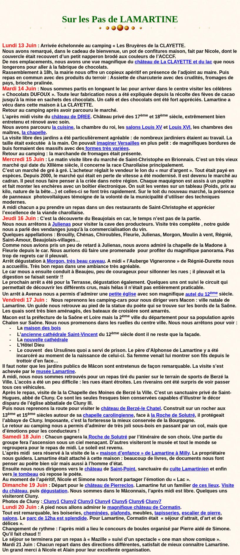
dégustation (54, 490)
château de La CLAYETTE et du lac (173, 61)
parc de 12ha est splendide (57, 518)
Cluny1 (50, 501)
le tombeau (25, 474)
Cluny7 (153, 501)
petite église (122, 294)
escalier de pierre (201, 512)
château (93, 468)
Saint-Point (122, 468)
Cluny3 (85, 501)
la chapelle (34, 132)
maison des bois (42, 327)
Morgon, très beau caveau (75, 261)
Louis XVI (179, 127)
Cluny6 (136, 501)
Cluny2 (68, 501)
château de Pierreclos (109, 485)
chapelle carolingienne (108, 415)
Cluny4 (102, 501)
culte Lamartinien (189, 468)
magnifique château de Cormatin (143, 507)
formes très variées (106, 148)
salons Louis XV (144, 127)
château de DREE (70, 116)
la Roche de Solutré (173, 415)
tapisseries (166, 512)
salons (9, 518)
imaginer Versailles (118, 143)
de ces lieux (205, 485)
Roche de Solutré (107, 436)
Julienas (61, 224)
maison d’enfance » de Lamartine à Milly (145, 453)
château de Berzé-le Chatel (131, 408)
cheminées (96, 512)
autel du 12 (201, 294)
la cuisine (63, 127)
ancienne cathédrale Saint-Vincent (59, 334)
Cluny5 (119, 501)
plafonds (120, 512)
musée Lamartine (55, 371)
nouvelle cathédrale (46, 339)
